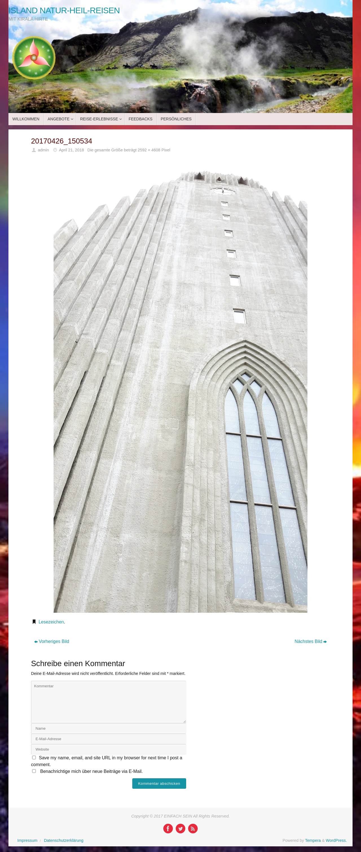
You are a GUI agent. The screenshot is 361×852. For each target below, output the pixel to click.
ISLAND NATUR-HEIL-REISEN (64, 10)
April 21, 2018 (71, 150)
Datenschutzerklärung (63, 840)
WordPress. (336, 840)
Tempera (313, 840)
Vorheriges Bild (51, 641)
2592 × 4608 (149, 150)
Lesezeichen (51, 622)
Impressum (27, 840)
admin (43, 150)
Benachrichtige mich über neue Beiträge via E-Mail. (91, 771)
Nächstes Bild (311, 641)
